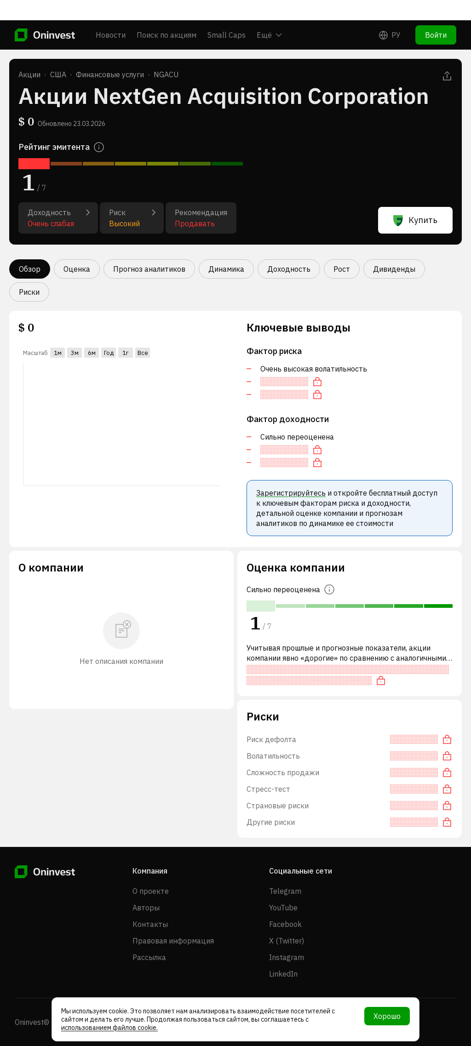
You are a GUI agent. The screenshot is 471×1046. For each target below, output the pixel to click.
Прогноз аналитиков (149, 269)
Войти (436, 14)
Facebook (285, 924)
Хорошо (387, 1016)
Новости (111, 14)
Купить (415, 220)
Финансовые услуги (110, 74)
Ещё (269, 14)
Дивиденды (394, 269)
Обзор (29, 269)
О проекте (150, 891)
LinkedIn (283, 973)
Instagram (286, 957)
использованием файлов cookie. (109, 1027)
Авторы (146, 907)
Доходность (288, 269)
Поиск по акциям (166, 14)
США (58, 74)
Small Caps (226, 14)
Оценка (76, 269)
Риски (29, 292)
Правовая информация (173, 940)
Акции (29, 74)
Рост (341, 269)
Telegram (285, 891)
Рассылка (149, 957)
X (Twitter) (286, 940)
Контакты (150, 924)
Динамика (226, 269)
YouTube (283, 907)
